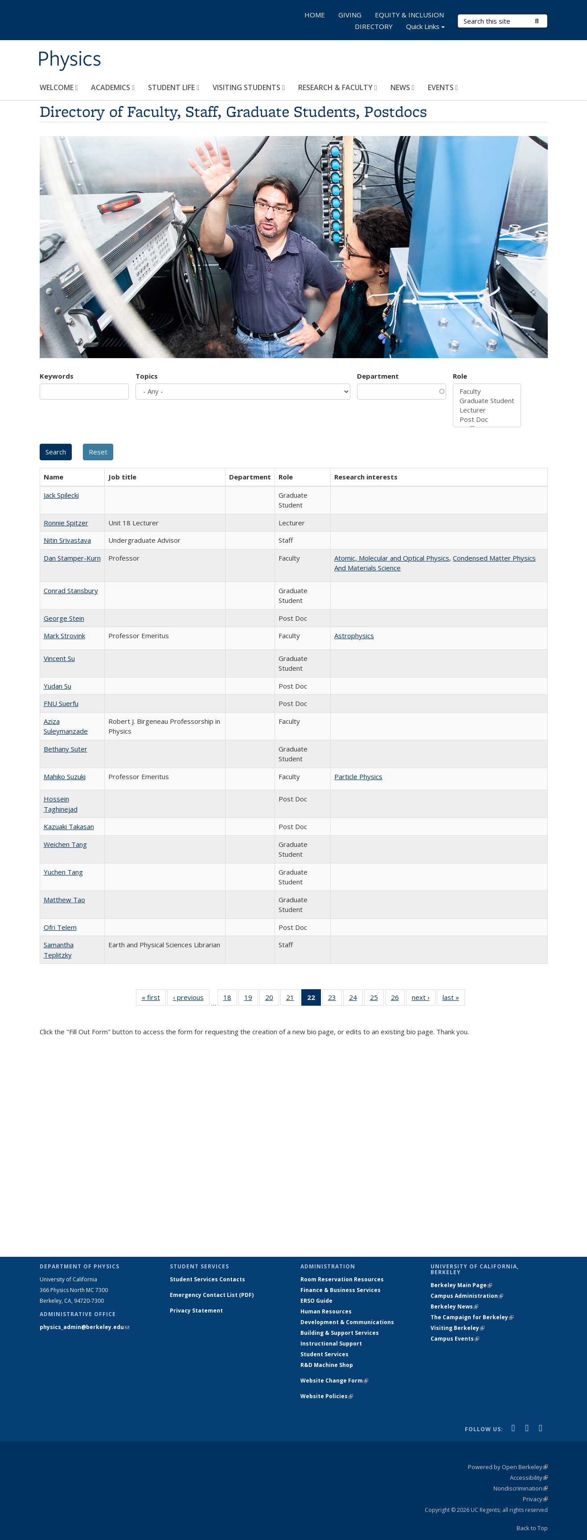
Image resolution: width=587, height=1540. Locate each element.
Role (460, 376)
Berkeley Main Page (461, 1285)
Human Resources (326, 1311)
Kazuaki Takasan (69, 826)
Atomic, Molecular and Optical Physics (391, 557)
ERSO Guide (316, 1301)
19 (251, 999)
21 (293, 999)
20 (272, 999)
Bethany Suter (65, 748)
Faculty (487, 391)
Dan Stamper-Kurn (72, 557)
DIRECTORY (374, 26)
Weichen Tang (65, 844)
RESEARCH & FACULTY (337, 87)
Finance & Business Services (340, 1290)
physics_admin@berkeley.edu (84, 1327)
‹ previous (191, 999)
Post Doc (487, 419)
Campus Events (455, 1338)
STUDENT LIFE (173, 87)
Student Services (324, 1354)
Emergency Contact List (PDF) (212, 1295)
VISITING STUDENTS (249, 87)
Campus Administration (467, 1296)
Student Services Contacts (207, 1279)
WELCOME (59, 87)
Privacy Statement (196, 1310)
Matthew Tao (64, 899)
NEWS (402, 87)
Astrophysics (354, 635)
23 (335, 999)
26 (398, 999)
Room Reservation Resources (342, 1279)
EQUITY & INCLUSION (409, 14)
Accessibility (529, 1478)
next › (423, 999)
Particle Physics (358, 776)
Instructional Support (331, 1343)
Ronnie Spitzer (66, 522)
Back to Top (532, 1528)
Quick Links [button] (425, 27)
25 (377, 999)
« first (154, 999)
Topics (146, 376)
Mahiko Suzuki (65, 776)
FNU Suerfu (61, 703)
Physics (69, 59)
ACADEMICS (113, 87)
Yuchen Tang (63, 871)
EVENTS (443, 87)
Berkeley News (454, 1306)
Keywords (57, 376)
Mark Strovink (64, 635)
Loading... (294, 1140)
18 (230, 999)
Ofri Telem (60, 927)
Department (378, 376)
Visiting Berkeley (457, 1328)
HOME (314, 14)
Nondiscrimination (520, 1488)
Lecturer (487, 410)
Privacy (535, 1499)
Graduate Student (487, 400)
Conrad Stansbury (71, 590)
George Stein (64, 618)
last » (454, 999)
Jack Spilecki (61, 495)
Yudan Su (57, 685)
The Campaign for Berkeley (472, 1317)
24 (356, 999)
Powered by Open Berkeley (508, 1467)
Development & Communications (347, 1322)
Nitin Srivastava (67, 540)
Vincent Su (59, 658)
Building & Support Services (339, 1333)
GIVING (349, 14)
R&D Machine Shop (326, 1365)
